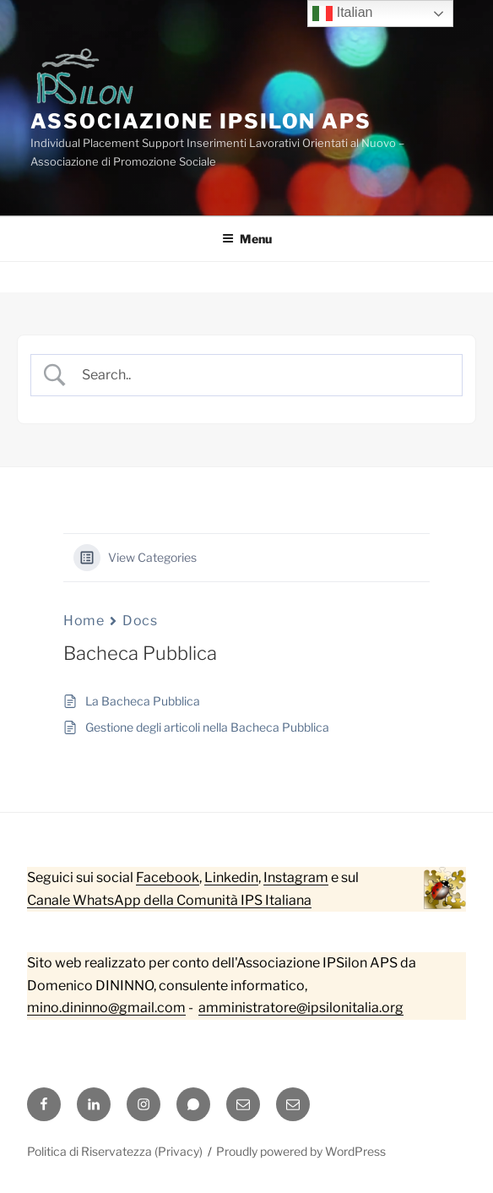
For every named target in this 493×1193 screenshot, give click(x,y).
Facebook (167, 877)
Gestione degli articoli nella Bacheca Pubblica (207, 727)
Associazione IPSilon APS (200, 121)
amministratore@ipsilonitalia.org (301, 1008)
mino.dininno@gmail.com (106, 1008)
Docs (139, 621)
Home (83, 621)
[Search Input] (261, 375)
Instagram (295, 877)
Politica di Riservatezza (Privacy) (115, 1151)
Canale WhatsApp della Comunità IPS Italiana (169, 900)
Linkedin (231, 877)
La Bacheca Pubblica (142, 701)
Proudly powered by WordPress (301, 1151)
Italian (342, 13)
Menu (247, 239)
